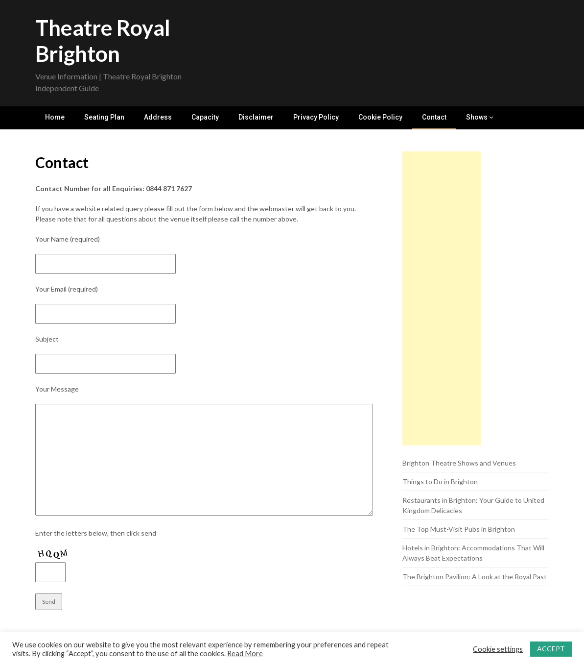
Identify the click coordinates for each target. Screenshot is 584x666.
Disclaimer (256, 117)
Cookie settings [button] (498, 649)
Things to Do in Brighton (440, 481)
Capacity (205, 117)
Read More (245, 653)
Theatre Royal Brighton (102, 40)
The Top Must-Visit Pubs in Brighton (458, 529)
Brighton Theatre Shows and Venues (459, 463)
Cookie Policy (380, 117)
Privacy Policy (316, 117)
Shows (477, 117)
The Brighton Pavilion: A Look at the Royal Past (474, 576)
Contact (434, 117)
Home (55, 117)
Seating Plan (104, 117)
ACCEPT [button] (551, 648)
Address (158, 117)
